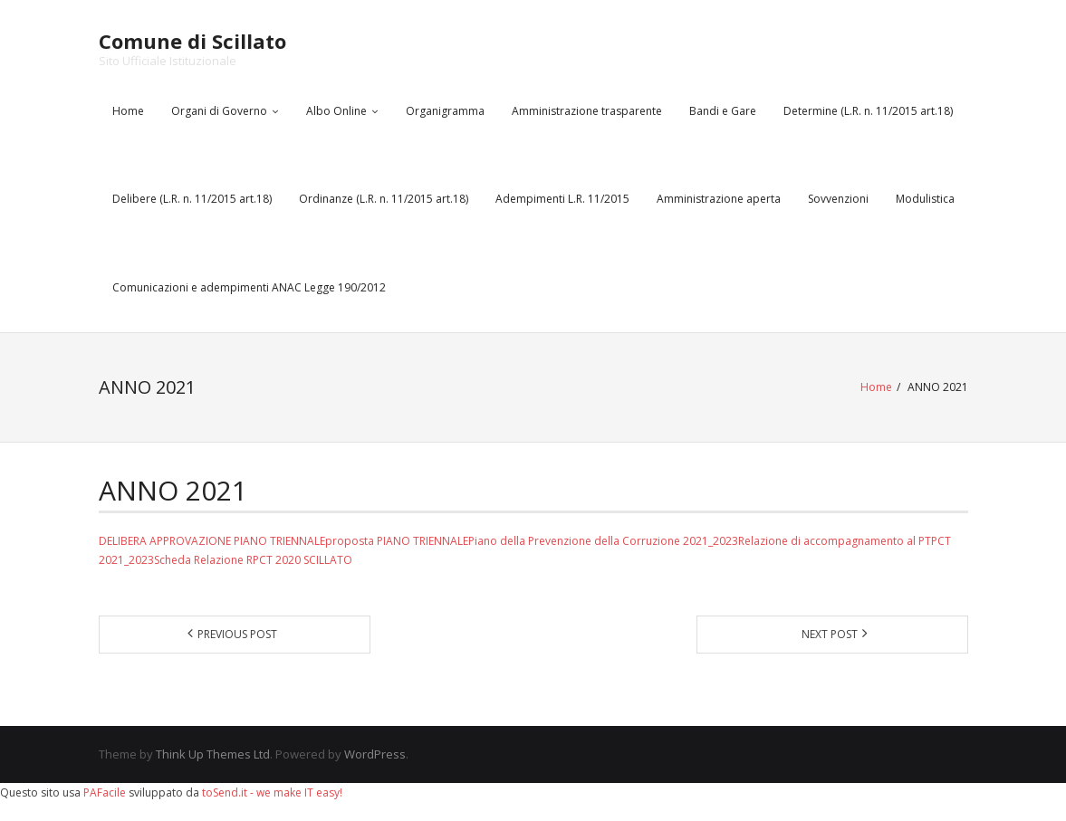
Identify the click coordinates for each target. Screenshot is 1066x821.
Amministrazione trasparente (587, 111)
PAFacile (104, 792)
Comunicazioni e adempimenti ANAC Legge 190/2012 (249, 287)
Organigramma (445, 111)
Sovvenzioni (838, 198)
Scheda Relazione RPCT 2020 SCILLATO (253, 560)
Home (128, 111)
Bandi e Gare (722, 111)
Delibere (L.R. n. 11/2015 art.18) (192, 198)
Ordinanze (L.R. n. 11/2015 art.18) (383, 198)
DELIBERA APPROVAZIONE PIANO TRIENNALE (212, 541)
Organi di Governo (219, 111)
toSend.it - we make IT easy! (272, 792)
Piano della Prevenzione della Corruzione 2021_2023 (603, 541)
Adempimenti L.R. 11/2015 (562, 198)
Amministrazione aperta (719, 198)
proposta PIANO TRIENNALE (396, 541)
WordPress (375, 754)
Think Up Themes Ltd (213, 754)
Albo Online (336, 111)
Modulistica (925, 198)
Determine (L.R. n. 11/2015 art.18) (868, 111)
